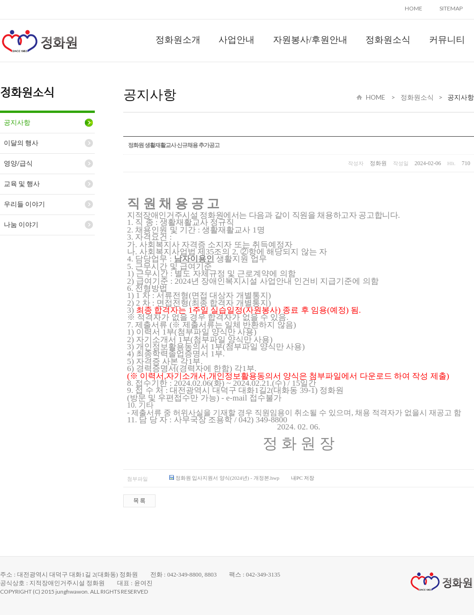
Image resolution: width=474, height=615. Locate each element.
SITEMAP (451, 8)
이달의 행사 (21, 143)
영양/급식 (18, 163)
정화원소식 (387, 40)
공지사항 (17, 122)
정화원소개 (178, 40)
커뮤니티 (447, 40)
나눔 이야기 (21, 224)
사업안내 (237, 40)
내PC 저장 (302, 478)
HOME (413, 8)
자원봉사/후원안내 (310, 40)
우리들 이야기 (24, 204)
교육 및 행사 (22, 183)
